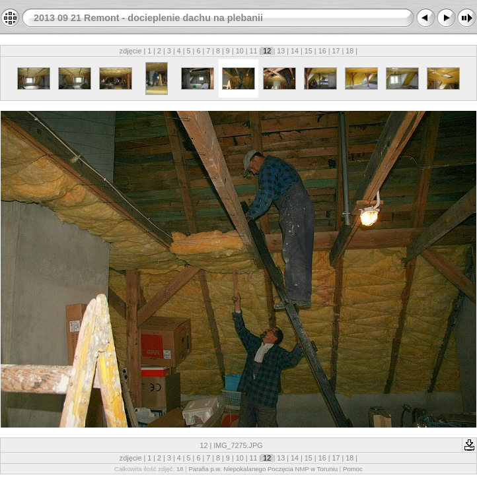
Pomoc (353, 468)
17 (336, 51)
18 (349, 51)
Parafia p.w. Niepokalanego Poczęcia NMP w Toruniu (263, 468)
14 (295, 51)
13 (281, 51)
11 (254, 51)
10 (240, 51)
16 (322, 51)
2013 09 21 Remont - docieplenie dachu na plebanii (148, 18)
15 (308, 51)
